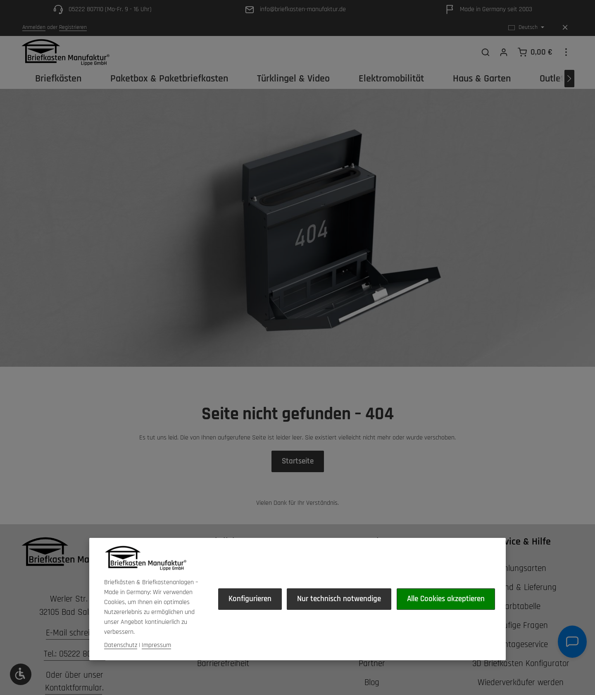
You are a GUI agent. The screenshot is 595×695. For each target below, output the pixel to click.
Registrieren (73, 27)
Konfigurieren (141, 643)
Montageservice (520, 656)
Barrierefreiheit (223, 675)
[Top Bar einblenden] (566, 56)
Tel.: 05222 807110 (74, 666)
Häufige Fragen (521, 637)
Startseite (298, 472)
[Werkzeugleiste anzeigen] (20, 674)
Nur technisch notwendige (245, 643)
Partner (372, 675)
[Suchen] (485, 56)
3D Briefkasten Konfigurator (520, 675)
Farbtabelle (520, 618)
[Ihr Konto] (503, 56)
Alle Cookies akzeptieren (371, 643)
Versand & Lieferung (521, 599)
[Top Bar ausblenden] (565, 27)
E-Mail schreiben (74, 645)
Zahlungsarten (520, 580)
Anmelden (33, 27)
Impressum (156, 622)
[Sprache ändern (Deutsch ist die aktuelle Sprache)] (526, 27)
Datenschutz (120, 622)
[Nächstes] (569, 87)
